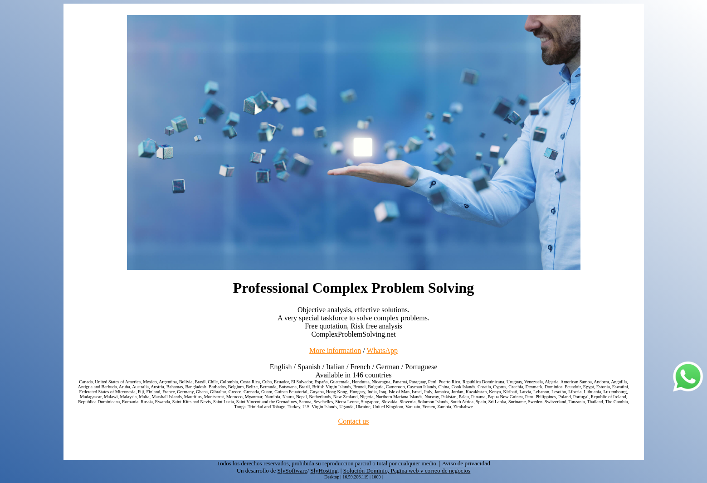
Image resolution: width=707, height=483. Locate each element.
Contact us (353, 421)
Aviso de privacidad (466, 463)
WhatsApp (381, 350)
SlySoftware (292, 470)
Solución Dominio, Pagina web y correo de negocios (407, 470)
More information (335, 350)
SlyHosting (323, 470)
